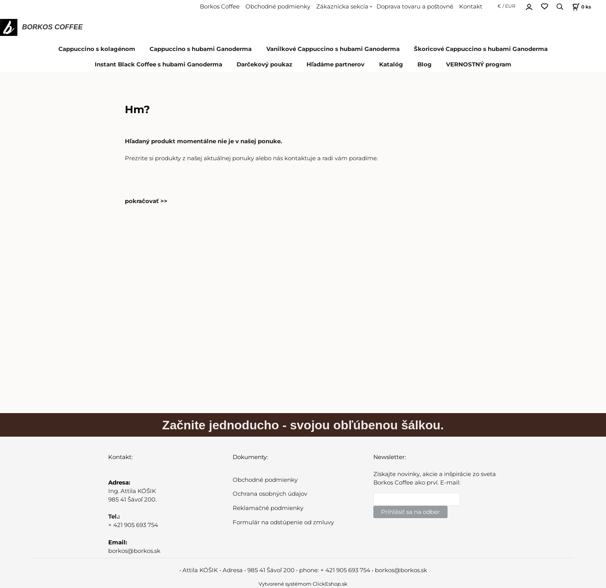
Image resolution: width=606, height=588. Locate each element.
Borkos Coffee (220, 6)
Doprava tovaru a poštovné (414, 6)
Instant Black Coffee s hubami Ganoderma (158, 64)
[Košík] (580, 7)
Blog (424, 64)
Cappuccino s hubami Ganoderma (201, 49)
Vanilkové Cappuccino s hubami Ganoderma (333, 49)
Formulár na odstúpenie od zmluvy (283, 522)
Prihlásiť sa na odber (410, 511)
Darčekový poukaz (264, 64)
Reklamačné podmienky (268, 508)
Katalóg (391, 64)
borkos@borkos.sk (134, 550)
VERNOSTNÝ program (478, 64)
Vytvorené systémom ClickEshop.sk (303, 584)
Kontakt (470, 6)
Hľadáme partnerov (335, 64)
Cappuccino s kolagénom (96, 49)
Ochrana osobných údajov (270, 493)
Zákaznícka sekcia (342, 6)
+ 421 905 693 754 (133, 525)
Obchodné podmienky (277, 6)
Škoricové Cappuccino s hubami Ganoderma (481, 49)
